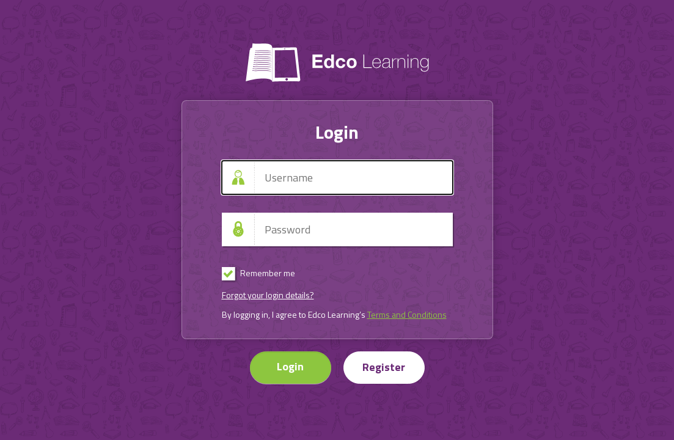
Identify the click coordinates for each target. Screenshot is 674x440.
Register (383, 367)
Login (290, 366)
